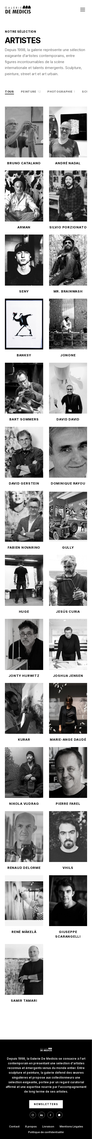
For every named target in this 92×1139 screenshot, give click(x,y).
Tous (9, 91)
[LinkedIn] (42, 1115)
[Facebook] (50, 1115)
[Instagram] (33, 1115)
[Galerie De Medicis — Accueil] (18, 9)
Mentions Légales (71, 1126)
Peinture (31, 92)
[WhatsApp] (59, 1115)
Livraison (48, 1126)
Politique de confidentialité (46, 1132)
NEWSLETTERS (46, 1104)
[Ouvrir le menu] (82, 9)
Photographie (61, 92)
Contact (14, 1126)
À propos (31, 1126)
